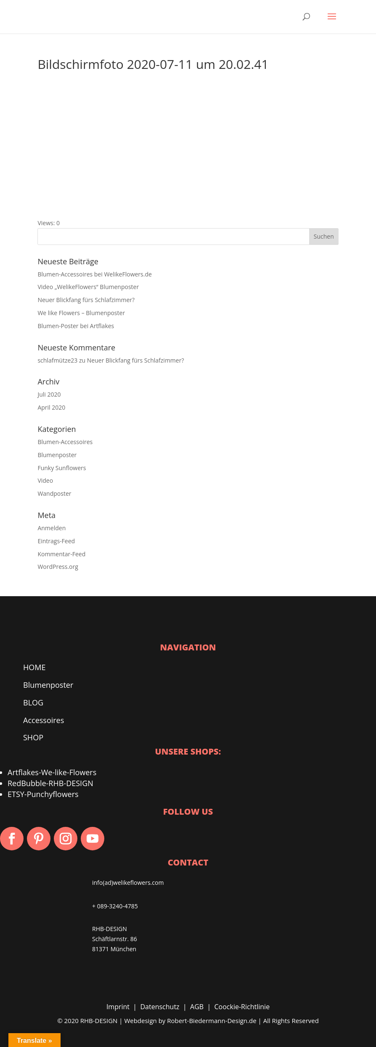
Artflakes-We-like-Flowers (52, 772)
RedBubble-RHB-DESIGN (50, 783)
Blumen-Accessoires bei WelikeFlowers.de (94, 274)
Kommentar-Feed (61, 554)
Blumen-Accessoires (65, 442)
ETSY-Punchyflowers (43, 794)
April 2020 (51, 407)
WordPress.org (57, 567)
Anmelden (51, 528)
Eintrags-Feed (56, 541)
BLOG (33, 702)
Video (45, 480)
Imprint (118, 1006)
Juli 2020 (49, 394)
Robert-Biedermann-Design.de (211, 1020)
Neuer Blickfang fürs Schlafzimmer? (86, 300)
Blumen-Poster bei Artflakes (75, 326)
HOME (34, 667)
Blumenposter (57, 455)
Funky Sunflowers (61, 468)
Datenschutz (159, 1006)
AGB (197, 1006)
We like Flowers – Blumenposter (81, 313)
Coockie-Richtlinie (242, 1006)
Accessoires (43, 720)
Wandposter (54, 493)
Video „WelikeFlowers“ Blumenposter (88, 287)
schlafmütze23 (57, 360)
